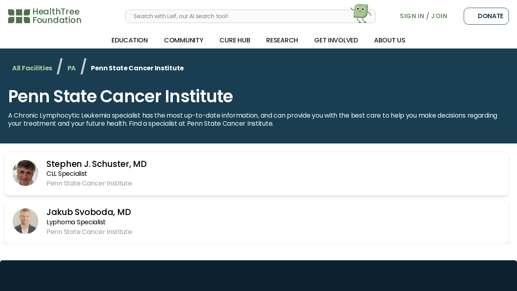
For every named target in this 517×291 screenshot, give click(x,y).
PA (71, 68)
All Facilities (32, 68)
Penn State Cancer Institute (120, 96)
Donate (486, 16)
